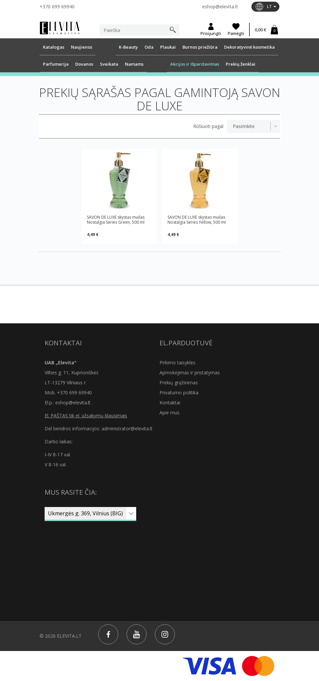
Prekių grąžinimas (179, 382)
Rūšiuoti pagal (208, 126)
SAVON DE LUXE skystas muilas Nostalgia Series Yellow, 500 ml (196, 220)
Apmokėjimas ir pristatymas (190, 372)
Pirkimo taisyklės (177, 362)
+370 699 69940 (57, 6)
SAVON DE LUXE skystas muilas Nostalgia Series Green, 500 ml (116, 220)
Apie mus (169, 412)
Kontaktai (170, 402)
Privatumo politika (179, 392)
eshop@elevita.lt (220, 6)
